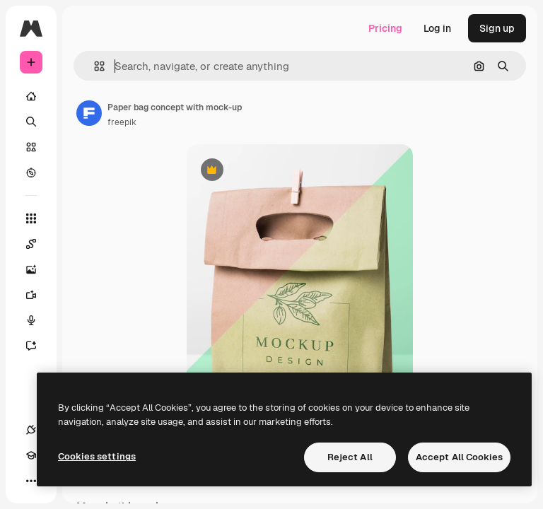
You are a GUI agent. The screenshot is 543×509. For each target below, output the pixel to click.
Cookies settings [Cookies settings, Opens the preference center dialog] (97, 456)
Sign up (497, 28)
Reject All (350, 457)
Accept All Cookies (459, 457)
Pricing (385, 28)
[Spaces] (38, 244)
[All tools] (31, 218)
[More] (31, 480)
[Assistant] (38, 345)
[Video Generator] (38, 294)
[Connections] (31, 430)
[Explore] (31, 172)
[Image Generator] (38, 269)
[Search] (31, 121)
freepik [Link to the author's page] (121, 122)
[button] (93, 66)
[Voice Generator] (38, 320)
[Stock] (31, 147)
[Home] (31, 96)
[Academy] (31, 455)
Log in (437, 28)
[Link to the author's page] (89, 113)
